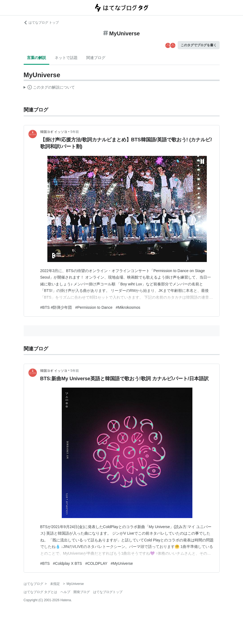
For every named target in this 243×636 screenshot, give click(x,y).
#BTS (45, 563)
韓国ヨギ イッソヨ (53, 132)
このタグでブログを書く (199, 45)
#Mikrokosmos (128, 307)
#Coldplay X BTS (67, 563)
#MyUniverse (122, 563)
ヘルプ (65, 592)
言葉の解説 (36, 57)
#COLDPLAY (96, 563)
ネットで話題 (66, 57)
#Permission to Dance (93, 307)
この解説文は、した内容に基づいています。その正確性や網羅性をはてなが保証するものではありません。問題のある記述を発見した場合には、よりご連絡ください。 (49, 88)
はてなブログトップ (107, 592)
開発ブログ (81, 592)
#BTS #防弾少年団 (56, 307)
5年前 (74, 132)
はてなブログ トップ (41, 22)
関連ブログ (95, 57)
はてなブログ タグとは (40, 592)
